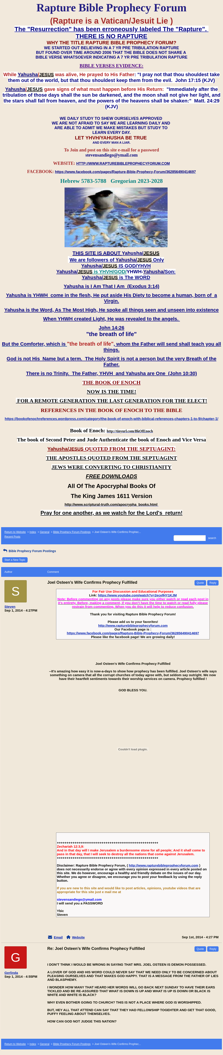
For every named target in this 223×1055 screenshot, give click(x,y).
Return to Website (15, 532)
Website (78, 937)
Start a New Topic (14, 559)
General (44, 532)
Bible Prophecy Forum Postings (72, 532)
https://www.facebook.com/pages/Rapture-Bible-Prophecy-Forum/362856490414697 (133, 633)
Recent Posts (12, 536)
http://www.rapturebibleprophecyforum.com (133, 625)
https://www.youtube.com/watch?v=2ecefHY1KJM (137, 595)
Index (33, 532)
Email (58, 937)
